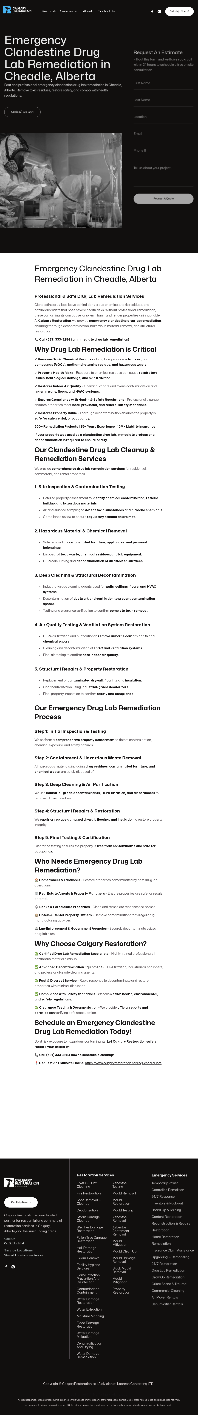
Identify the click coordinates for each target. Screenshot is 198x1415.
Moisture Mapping (90, 1315)
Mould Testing (122, 1211)
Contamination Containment (88, 1290)
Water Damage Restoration (88, 1300)
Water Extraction (89, 1308)
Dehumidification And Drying (89, 1344)
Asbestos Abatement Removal (120, 1232)
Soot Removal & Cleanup (89, 1203)
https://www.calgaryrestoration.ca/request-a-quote (123, 1060)
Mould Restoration (121, 1203)
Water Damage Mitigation (88, 1334)
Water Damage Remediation (88, 1354)
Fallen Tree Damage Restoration (92, 1240)
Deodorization (87, 1211)
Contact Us (106, 11)
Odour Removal (88, 1258)
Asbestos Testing (119, 1186)
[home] (20, 11)
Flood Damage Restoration (88, 1324)
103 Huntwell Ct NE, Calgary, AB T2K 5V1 (99, 1394)
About (87, 11)
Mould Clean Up (124, 1251)
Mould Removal (123, 1194)
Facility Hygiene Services (88, 1266)
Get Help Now (179, 11)
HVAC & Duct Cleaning (87, 1186)
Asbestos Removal (119, 1220)
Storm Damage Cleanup (88, 1220)
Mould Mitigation (119, 1243)
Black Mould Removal (121, 1270)
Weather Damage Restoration (90, 1230)
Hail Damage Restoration (86, 1250)
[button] (60, 11)
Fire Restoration (89, 1194)
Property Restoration (121, 1290)
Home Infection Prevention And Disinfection (88, 1279)
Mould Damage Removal (123, 1260)
